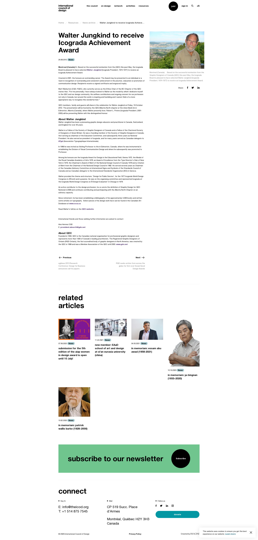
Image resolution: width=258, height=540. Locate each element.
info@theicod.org (75, 507)
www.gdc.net (122, 244)
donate (177, 514)
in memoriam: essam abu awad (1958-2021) (146, 350)
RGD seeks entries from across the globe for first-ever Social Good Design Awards (130, 266)
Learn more (230, 534)
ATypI (60, 141)
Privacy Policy (135, 534)
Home (61, 23)
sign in (185, 6)
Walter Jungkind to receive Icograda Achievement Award (122, 23)
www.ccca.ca (75, 203)
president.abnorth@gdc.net (72, 227)
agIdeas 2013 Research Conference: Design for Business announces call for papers (71, 266)
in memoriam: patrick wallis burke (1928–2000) (72, 427)
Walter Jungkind (94, 70)
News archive (89, 23)
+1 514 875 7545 (75, 511)
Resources (73, 23)
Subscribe (181, 458)
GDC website (88, 209)
